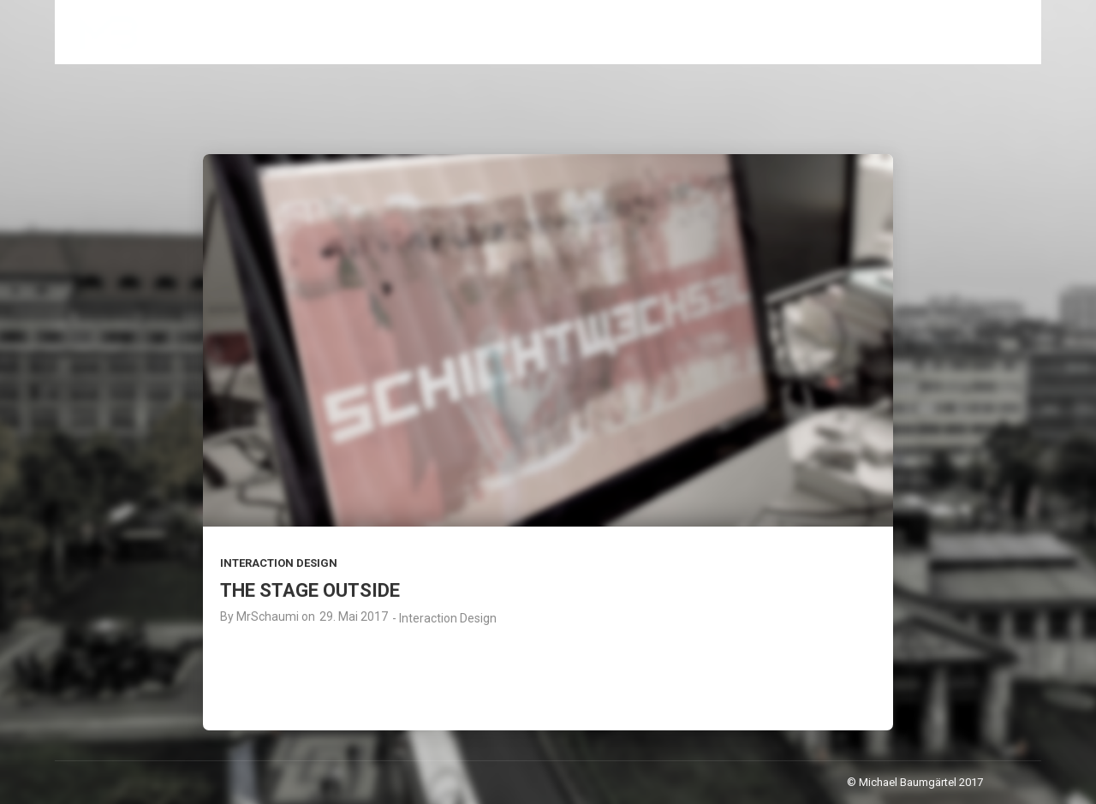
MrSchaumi (267, 616)
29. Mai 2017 (353, 616)
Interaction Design (278, 563)
